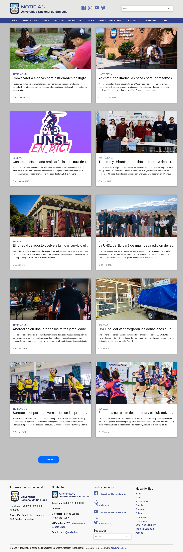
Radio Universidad (145, 529)
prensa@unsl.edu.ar (68, 532)
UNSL (165, 20)
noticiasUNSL (103, 523)
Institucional (30, 20)
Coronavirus (132, 20)
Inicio (15, 20)
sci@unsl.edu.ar (118, 548)
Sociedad (58, 20)
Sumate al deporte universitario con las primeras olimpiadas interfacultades (71, 413)
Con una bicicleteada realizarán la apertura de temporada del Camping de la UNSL (76, 162)
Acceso (139, 532)
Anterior (48, 459)
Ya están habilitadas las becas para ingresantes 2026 (139, 78)
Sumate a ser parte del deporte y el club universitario (139, 413)
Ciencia (45, 20)
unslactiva (101, 505)
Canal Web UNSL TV (146, 525)
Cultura (89, 20)
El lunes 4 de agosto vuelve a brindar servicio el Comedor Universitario (67, 246)
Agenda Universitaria (109, 20)
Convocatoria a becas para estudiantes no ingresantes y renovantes (65, 78)
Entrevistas (74, 20)
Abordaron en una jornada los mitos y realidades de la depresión (62, 329)
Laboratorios (151, 20)
